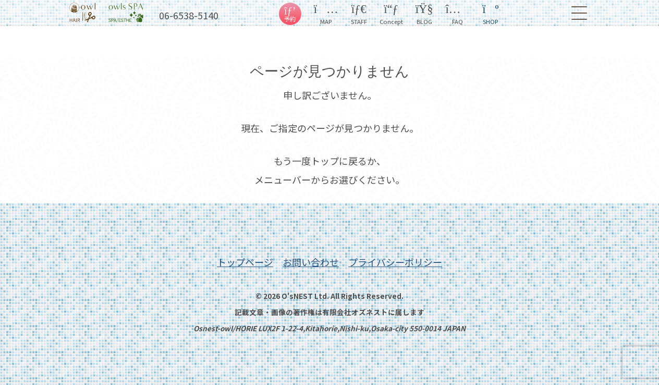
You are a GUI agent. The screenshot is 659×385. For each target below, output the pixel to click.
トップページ (245, 262)
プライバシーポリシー (395, 262)
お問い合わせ (311, 262)
